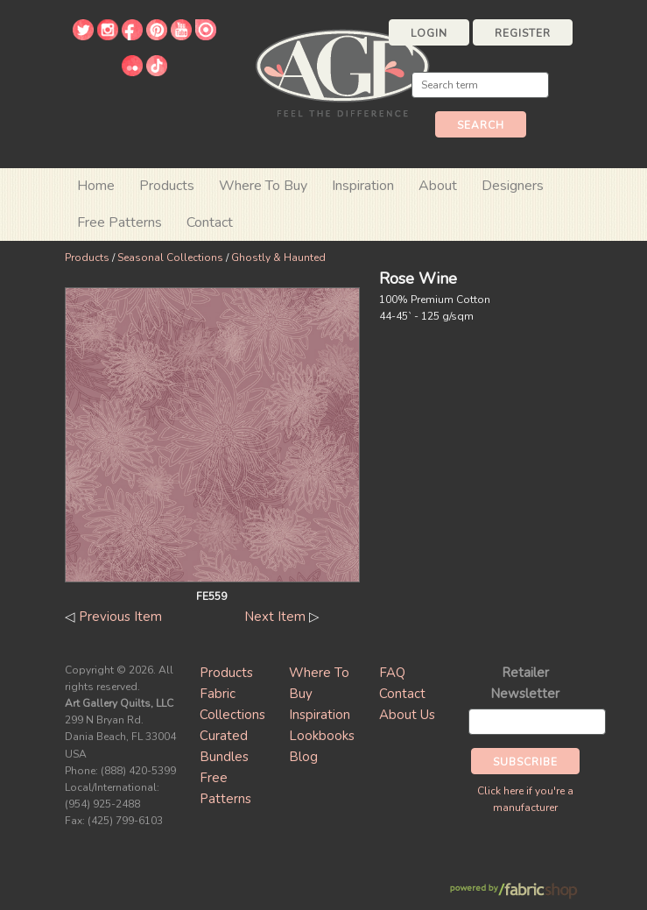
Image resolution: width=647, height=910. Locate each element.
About (437, 185)
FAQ (392, 672)
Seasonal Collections (170, 257)
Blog (303, 756)
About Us (407, 714)
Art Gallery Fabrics (342, 71)
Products (87, 257)
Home (96, 185)
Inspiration (363, 185)
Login (429, 33)
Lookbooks (322, 735)
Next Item (275, 616)
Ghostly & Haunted (278, 257)
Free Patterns (119, 222)
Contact (209, 222)
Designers (513, 185)
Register (523, 33)
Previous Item (120, 616)
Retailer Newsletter (524, 683)
